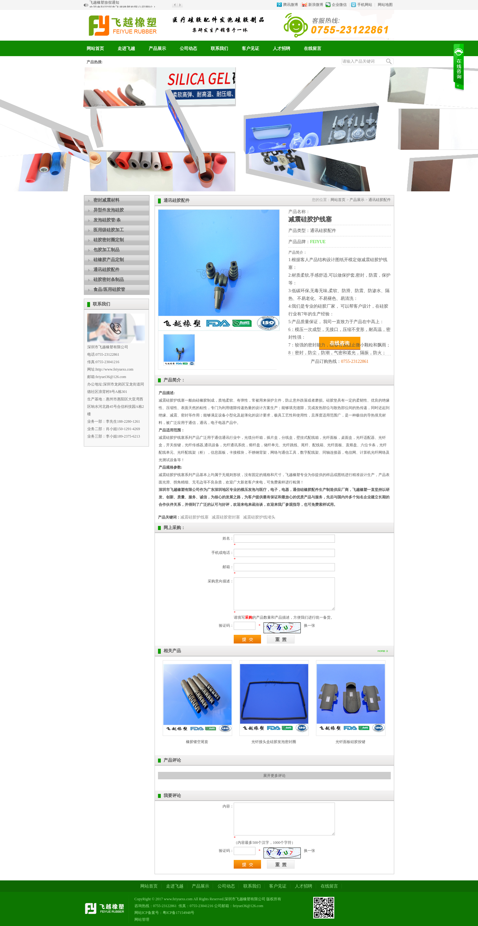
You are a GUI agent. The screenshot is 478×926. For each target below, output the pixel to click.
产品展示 (157, 48)
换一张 (309, 625)
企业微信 (339, 4)
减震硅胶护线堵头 (259, 517)
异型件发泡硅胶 (108, 210)
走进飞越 (126, 48)
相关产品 (172, 650)
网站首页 (95, 48)
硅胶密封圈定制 (108, 240)
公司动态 (188, 48)
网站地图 (385, 4)
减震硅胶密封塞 (226, 517)
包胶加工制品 (106, 249)
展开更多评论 (274, 775)
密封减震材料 (106, 200)
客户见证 (250, 48)
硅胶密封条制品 (108, 279)
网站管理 (141, 919)
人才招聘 (281, 48)
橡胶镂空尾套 (197, 742)
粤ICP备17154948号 (179, 912)
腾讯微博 (290, 4)
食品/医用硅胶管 (109, 289)
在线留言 (312, 48)
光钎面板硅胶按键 (350, 742)
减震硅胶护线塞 (194, 517)
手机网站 (364, 4)
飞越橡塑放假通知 (104, 5)
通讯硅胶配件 (106, 269)
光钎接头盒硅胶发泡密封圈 (273, 742)
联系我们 (219, 48)
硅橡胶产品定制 (108, 259)
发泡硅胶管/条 (107, 220)
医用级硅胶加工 (108, 230)
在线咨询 (339, 343)
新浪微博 (315, 4)
